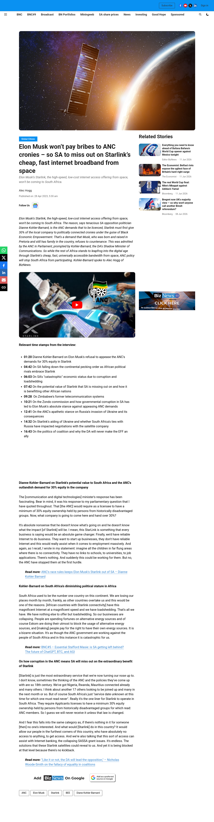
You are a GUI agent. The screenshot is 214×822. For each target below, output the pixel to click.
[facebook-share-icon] (3, 266)
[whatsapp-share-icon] (3, 251)
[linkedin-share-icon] (3, 274)
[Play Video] (77, 305)
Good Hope (159, 14)
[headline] (178, 150)
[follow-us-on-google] (35, 205)
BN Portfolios (67, 14)
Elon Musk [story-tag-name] (38, 792)
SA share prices (109, 14)
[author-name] (170, 159)
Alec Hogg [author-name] (25, 190)
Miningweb (87, 14)
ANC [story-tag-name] (24, 792)
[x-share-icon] (3, 259)
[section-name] (28, 138)
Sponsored (177, 14)
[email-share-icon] (3, 281)
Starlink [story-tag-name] (55, 792)
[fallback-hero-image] (150, 150)
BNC (19, 14)
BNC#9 (31, 14)
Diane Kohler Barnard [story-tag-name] (88, 792)
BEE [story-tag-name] (68, 792)
